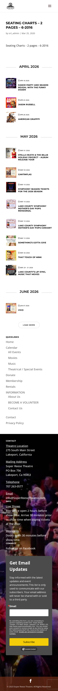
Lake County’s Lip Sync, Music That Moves (32, 273)
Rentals (10, 386)
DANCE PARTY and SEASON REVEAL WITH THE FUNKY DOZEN (33, 87)
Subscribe (29, 642)
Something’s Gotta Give (32, 242)
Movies (12, 358)
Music (12, 363)
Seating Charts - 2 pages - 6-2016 (27, 45)
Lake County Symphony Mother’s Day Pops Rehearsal (32, 208)
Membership (14, 381)
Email (13, 606)
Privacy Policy (15, 423)
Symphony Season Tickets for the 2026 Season (33, 190)
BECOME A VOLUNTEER (23, 402)
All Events (14, 352)
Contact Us (15, 408)
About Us (14, 396)
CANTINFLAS (24, 174)
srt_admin (14, 33)
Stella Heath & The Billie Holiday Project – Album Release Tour (33, 157)
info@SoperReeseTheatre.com (25, 498)
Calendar (11, 347)
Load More (29, 325)
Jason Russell (26, 104)
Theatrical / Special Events (25, 369)
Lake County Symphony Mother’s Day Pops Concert (35, 226)
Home (10, 342)
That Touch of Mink (30, 257)
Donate (10, 375)
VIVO (20, 310)
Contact (11, 417)
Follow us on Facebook (20, 548)
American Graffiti (29, 119)
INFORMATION (15, 392)
